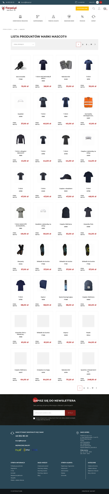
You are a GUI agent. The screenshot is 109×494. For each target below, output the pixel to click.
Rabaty (63, 473)
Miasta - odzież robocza (17, 480)
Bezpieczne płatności (17, 475)
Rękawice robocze (93, 470)
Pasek (88, 332)
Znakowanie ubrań (43, 466)
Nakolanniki (66, 77)
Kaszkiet (21, 114)
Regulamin (14, 468)
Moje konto (64, 468)
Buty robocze (92, 473)
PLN (101, 2)
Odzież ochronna (93, 466)
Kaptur (43, 297)
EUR (97, 2)
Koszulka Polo (88, 224)
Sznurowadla (20, 77)
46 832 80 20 (21, 436)
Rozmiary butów (42, 470)
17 (91, 44)
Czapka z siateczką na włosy (88, 152)
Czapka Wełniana (66, 224)
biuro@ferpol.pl (20, 441)
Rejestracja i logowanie (67, 466)
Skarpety (21, 261)
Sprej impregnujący (66, 297)
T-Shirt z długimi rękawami (20, 152)
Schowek (63, 475)
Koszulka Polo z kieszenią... (20, 333)
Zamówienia (64, 470)
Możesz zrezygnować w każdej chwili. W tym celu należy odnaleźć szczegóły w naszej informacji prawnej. (55, 418)
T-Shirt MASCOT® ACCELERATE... (21, 225)
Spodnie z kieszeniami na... (88, 370)
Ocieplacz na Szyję (43, 370)
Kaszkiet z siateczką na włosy (43, 225)
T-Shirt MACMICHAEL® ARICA (43, 77)
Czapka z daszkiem (65, 188)
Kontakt (13, 473)
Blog (39, 475)
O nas (12, 470)
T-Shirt (88, 77)
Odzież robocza (92, 468)
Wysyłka (13, 478)
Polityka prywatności (17, 466)
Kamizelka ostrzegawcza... (88, 115)
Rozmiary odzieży (43, 468)
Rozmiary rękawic (43, 473)
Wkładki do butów (43, 261)
